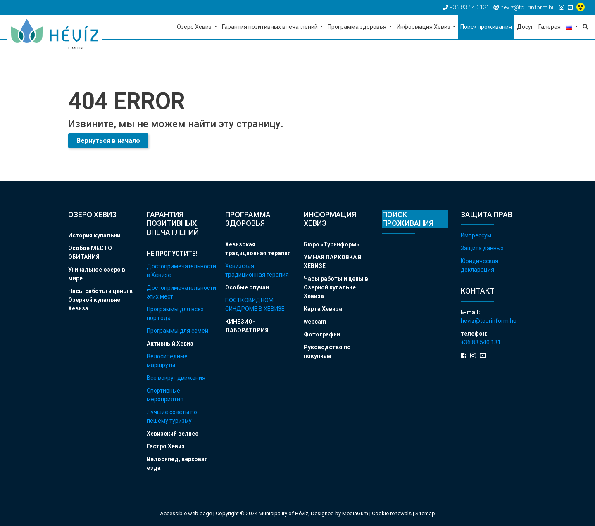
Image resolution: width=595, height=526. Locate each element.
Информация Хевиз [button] (424, 27)
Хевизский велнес (172, 433)
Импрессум (476, 235)
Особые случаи (247, 287)
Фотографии (322, 334)
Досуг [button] (525, 27)
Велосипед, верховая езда (177, 463)
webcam (315, 321)
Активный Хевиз (170, 343)
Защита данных (482, 248)
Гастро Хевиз (166, 446)
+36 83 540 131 (481, 342)
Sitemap (425, 513)
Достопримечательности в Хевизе (180, 270)
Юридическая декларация (479, 265)
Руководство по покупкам (327, 351)
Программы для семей (177, 330)
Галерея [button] (549, 27)
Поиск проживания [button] (486, 27)
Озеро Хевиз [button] (195, 27)
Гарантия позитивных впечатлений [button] (270, 27)
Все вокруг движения (176, 377)
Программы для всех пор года (175, 313)
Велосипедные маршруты (167, 360)
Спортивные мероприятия (165, 395)
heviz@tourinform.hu (488, 320)
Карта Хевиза (323, 309)
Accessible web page (186, 513)
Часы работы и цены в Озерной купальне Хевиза (100, 300)
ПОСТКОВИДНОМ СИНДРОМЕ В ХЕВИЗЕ (255, 304)
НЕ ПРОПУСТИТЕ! (172, 253)
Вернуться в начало (108, 141)
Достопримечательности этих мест (180, 292)
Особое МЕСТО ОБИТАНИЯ (90, 252)
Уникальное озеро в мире (96, 274)
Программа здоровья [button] (358, 27)
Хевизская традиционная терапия (258, 248)
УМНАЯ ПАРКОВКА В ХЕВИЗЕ (333, 261)
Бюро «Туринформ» (331, 244)
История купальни (94, 235)
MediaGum (355, 513)
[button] (571, 27)
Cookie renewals (392, 513)
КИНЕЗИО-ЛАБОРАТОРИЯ (247, 326)
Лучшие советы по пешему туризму (172, 416)
